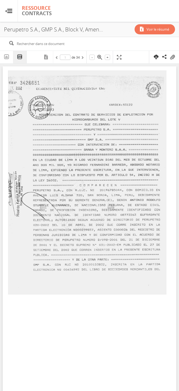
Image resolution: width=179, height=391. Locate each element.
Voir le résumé (158, 29)
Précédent (57, 58)
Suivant (82, 58)
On (172, 57)
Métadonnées (46, 57)
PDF (20, 57)
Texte (6, 57)
